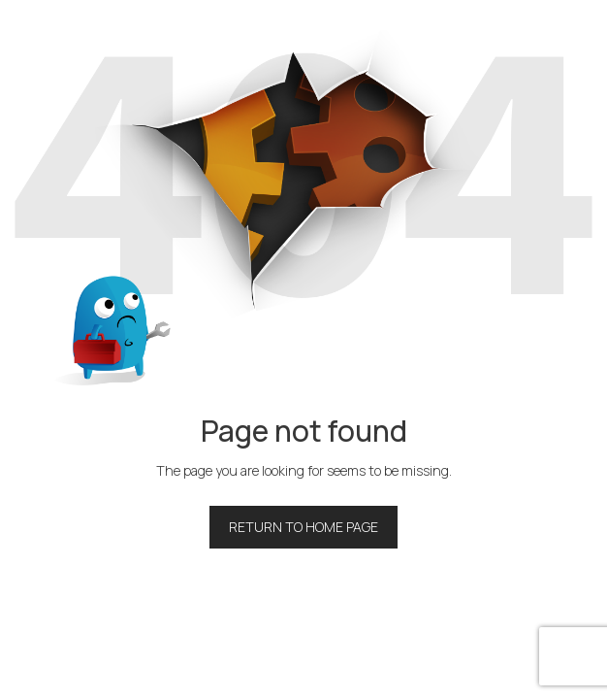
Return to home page (303, 526)
